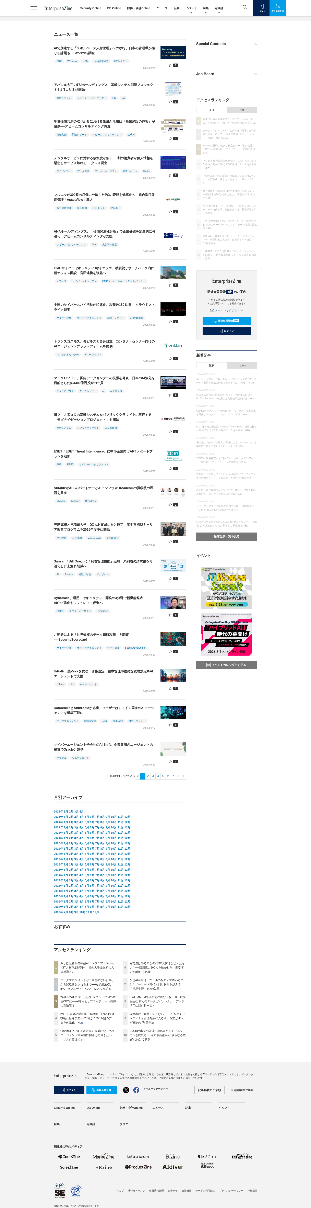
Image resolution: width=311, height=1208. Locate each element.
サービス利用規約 (205, 1190)
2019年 (58, 848)
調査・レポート (115, 317)
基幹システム (64, 98)
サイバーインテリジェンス (93, 464)
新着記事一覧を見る (227, 536)
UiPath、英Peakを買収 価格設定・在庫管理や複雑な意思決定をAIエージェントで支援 (103, 674)
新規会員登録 (226, 321)
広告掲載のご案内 (242, 1090)
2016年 (58, 864)
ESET (70, 464)
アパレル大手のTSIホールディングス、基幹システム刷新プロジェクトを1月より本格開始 (103, 87)
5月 (87, 816)
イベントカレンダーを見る (226, 665)
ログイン (226, 331)
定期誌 (219, 8)
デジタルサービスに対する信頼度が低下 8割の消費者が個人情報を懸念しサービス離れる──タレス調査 (103, 160)
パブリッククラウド (88, 427)
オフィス (62, 281)
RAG (104, 721)
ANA (94, 244)
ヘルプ (120, 1190)
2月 (71, 811)
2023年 (58, 827)
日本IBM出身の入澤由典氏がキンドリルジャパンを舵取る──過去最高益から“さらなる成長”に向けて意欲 (158, 1035)
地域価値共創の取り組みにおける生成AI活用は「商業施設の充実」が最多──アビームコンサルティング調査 (104, 124)
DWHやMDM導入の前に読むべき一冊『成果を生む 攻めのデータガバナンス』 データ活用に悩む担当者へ (158, 1001)
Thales (146, 171)
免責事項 (173, 1190)
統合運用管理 (64, 207)
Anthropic (117, 721)
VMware (61, 501)
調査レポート (79, 134)
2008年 (58, 906)
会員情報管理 (156, 1190)
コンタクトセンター (68, 354)
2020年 (58, 843)
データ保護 (83, 171)
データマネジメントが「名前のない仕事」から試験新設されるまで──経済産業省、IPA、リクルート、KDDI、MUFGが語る (87, 984)
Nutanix (75, 501)
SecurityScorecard (135, 647)
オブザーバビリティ (80, 611)
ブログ (124, 1124)
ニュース (162, 8)
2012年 (58, 885)
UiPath (60, 684)
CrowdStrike (136, 317)
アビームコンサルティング (107, 134)
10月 (114, 816)
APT (59, 464)
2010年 (58, 896)
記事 (176, 8)
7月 (97, 816)
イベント (191, 8)
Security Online (90, 8)
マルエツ (115, 207)
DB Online (114, 8)
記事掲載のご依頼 (209, 1090)
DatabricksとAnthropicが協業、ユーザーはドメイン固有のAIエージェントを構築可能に (104, 710)
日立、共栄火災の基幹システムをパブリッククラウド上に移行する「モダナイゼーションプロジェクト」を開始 (103, 417)
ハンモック (99, 207)
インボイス (103, 574)
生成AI (131, 134)
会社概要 (186, 1190)
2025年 (58, 816)
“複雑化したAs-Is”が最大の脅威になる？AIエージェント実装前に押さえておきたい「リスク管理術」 (87, 1035)
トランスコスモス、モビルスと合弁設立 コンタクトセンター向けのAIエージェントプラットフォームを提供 (104, 344)
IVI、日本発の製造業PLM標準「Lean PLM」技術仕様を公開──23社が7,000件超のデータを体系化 (88, 1018)
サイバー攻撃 (64, 317)
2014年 (58, 875)
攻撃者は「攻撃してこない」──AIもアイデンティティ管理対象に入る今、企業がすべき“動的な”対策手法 (157, 1018)
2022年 (58, 832)
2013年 (58, 880)
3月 (76, 811)
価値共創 (62, 134)
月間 (241, 110)
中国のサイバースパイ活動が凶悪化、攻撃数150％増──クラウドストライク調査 (104, 307)
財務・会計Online (138, 8)
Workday (72, 61)
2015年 (58, 869)
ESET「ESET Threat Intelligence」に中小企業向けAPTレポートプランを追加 (103, 454)
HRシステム (121, 61)
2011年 (58, 891)
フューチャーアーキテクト (91, 98)
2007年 (58, 912)
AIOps (60, 611)
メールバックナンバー (226, 310)
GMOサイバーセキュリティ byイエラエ (124, 281)
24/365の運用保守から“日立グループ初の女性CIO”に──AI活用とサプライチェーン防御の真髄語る (88, 1001)
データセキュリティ (106, 171)
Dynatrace (102, 611)
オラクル (62, 757)
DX (123, 98)
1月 (66, 811)
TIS (114, 98)
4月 (82, 811)
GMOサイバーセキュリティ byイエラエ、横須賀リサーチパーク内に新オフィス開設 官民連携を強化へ (104, 270)
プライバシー (64, 171)
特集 (206, 8)
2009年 (58, 901)
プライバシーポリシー (231, 1190)
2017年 (58, 859)
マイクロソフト (65, 391)
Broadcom (90, 501)
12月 (127, 816)
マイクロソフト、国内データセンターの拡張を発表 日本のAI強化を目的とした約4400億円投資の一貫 (104, 380)
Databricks (90, 721)
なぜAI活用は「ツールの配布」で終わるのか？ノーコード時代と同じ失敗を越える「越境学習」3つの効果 (156, 984)
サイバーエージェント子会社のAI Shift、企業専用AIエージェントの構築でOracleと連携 (103, 747)
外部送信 (252, 1190)
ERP (59, 61)
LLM (72, 684)
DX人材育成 (94, 537)
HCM (85, 61)
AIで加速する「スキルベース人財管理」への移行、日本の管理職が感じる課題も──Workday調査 (104, 50)
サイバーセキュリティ (84, 281)
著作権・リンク (136, 1190)
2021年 (58, 838)
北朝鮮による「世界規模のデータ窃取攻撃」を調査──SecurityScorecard (91, 637)
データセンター (88, 391)
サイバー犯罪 (64, 647)
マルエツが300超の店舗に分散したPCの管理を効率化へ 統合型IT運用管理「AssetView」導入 (104, 197)
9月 (108, 816)
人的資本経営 (101, 61)
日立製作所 (111, 427)
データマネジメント (68, 721)
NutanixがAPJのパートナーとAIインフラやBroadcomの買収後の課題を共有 (103, 490)
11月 (121, 816)
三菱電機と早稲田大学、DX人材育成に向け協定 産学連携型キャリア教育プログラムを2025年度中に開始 (103, 527)
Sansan (69, 574)
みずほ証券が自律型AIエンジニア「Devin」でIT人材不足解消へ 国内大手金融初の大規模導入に (88, 967)
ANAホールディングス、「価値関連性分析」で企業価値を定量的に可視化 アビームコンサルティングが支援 (104, 234)
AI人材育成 (116, 391)
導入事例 (82, 207)
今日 (211, 110)
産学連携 (62, 537)
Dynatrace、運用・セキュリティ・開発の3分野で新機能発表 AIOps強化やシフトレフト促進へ (100, 600)
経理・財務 (85, 574)
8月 (102, 816)
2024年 (58, 822)
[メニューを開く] (33, 8)
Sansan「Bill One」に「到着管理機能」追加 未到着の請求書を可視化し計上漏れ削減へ (103, 564)
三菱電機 (77, 537)
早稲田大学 (112, 537)
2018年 (58, 853)
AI (103, 391)
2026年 (58, 811)
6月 (92, 816)
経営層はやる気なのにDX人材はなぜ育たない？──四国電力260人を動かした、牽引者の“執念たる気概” (157, 967)
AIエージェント (92, 354)
